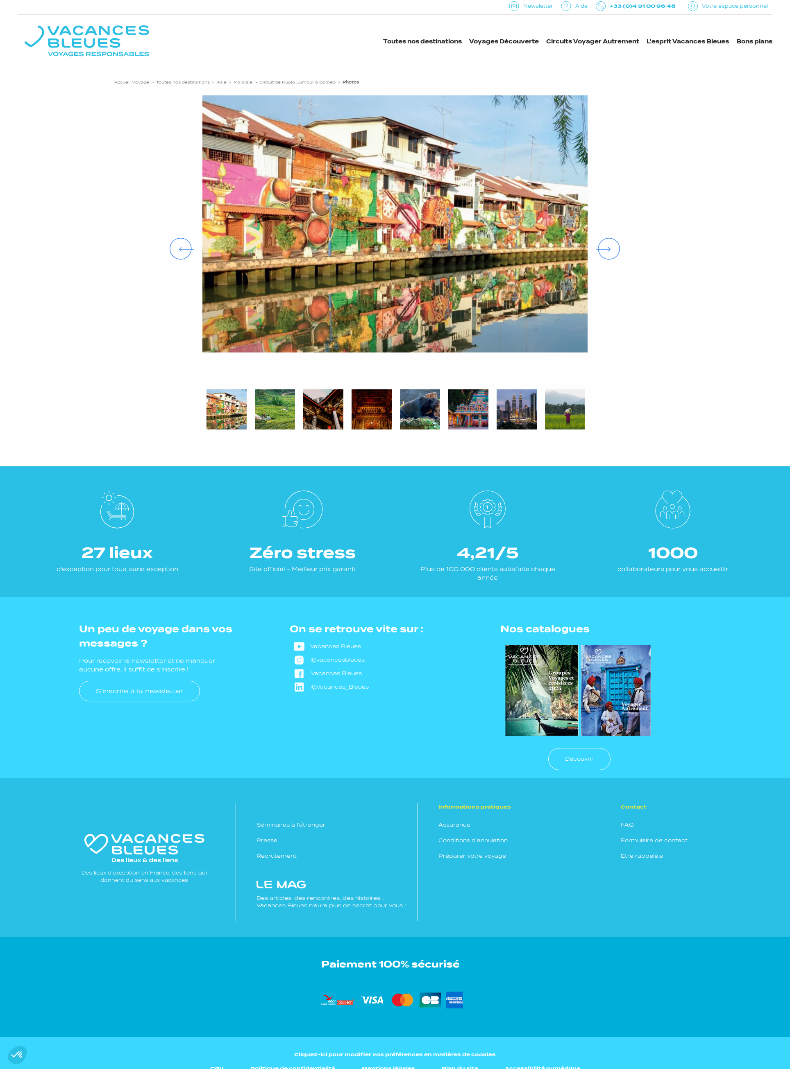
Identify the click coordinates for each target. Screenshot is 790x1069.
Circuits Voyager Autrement (592, 41)
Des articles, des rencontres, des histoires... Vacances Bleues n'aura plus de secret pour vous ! (331, 894)
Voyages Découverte (504, 41)
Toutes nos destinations (422, 41)
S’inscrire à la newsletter (139, 690)
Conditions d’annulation (473, 840)
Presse (267, 840)
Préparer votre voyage (472, 856)
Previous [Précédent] (174, 242)
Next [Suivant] (600, 242)
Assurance (454, 825)
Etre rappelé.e (642, 856)
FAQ (627, 825)
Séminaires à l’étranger (291, 825)
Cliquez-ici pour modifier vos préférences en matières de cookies (395, 1054)
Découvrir (579, 759)
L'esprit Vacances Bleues (688, 41)
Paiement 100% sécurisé (390, 964)
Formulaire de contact (654, 840)
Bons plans (754, 41)
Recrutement (277, 856)
